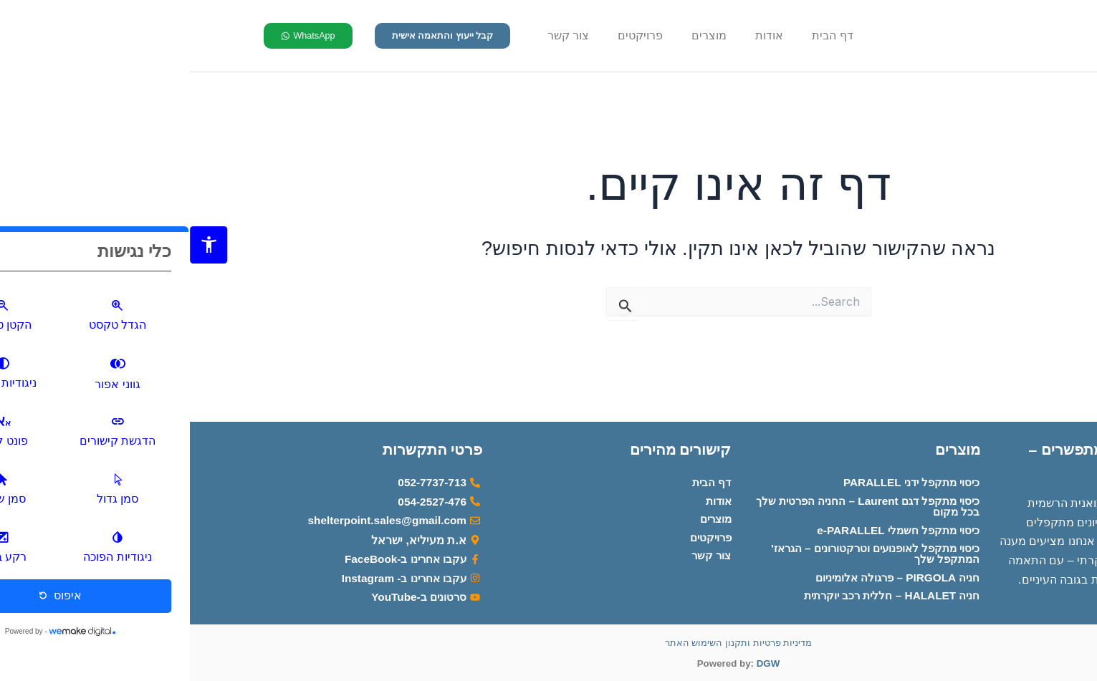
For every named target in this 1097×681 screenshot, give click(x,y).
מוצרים (519, 35)
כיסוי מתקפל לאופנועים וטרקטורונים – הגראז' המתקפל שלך (678, 550)
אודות (579, 35)
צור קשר (378, 35)
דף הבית (642, 35)
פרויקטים (450, 35)
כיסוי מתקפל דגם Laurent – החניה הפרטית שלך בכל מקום (683, 502)
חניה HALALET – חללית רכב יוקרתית (696, 594)
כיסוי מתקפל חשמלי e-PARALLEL (704, 526)
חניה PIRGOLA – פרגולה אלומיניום (702, 575)
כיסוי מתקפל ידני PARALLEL (717, 476)
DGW (578, 663)
